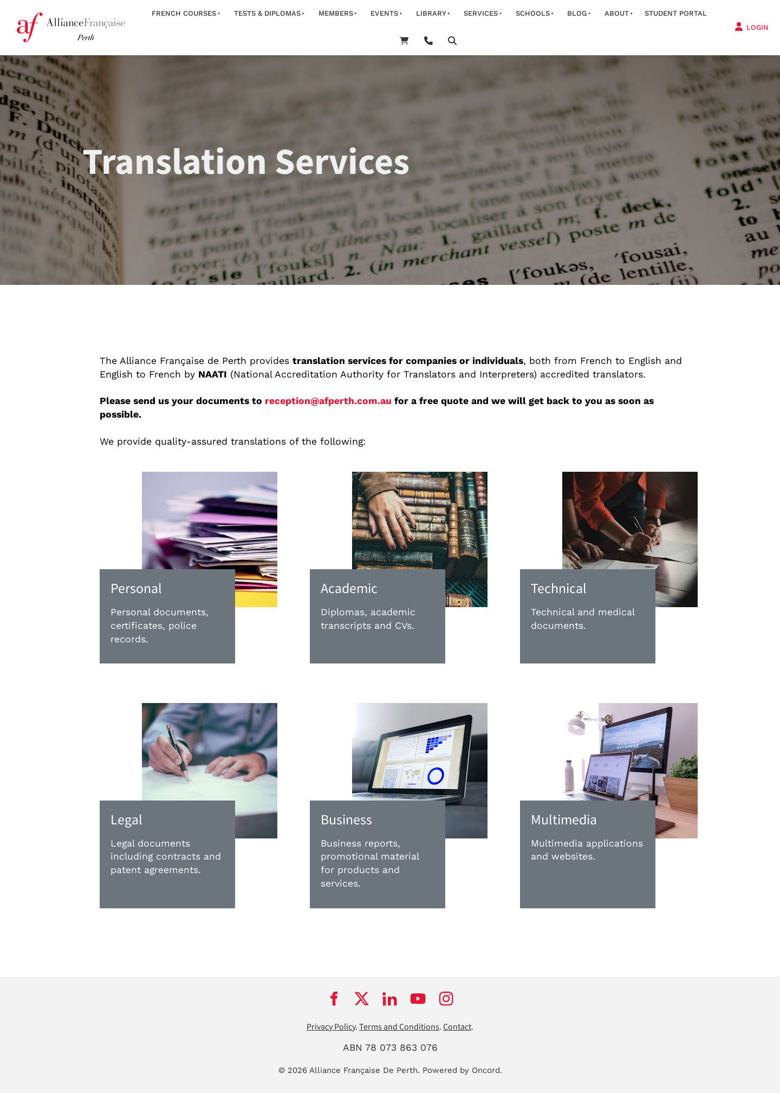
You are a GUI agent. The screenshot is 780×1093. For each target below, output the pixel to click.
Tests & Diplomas (267, 13)
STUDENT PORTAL (676, 13)
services (481, 13)
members (335, 13)
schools (533, 13)
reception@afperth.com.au (328, 400)
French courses (184, 13)
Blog (577, 13)
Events (384, 13)
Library (431, 13)
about (616, 13)
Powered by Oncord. (462, 1070)
